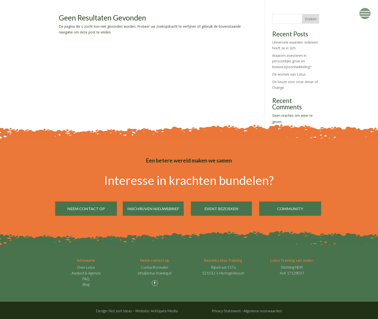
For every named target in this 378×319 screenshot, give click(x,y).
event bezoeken (223, 208)
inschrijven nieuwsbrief (155, 208)
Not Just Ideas (120, 309)
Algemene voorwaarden (262, 309)
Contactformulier (155, 266)
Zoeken (311, 19)
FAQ (85, 277)
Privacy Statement (226, 309)
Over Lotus (86, 266)
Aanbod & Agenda (86, 271)
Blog (86, 283)
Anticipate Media (164, 309)
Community (291, 208)
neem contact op (86, 208)
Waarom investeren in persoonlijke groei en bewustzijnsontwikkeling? (291, 61)
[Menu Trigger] (365, 13)
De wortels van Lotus (289, 74)
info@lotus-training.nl (154, 271)
